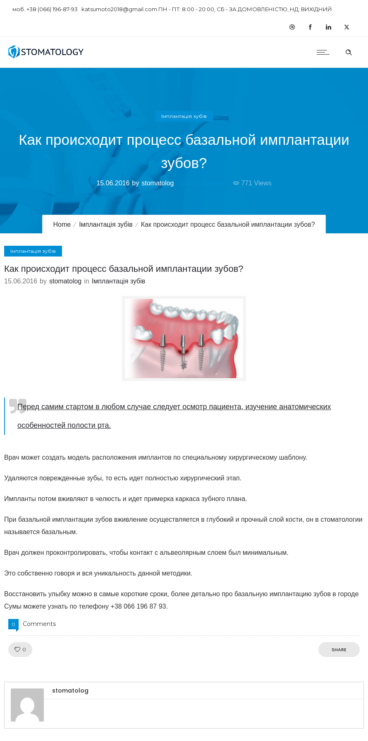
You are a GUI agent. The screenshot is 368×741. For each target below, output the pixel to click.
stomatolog (157, 183)
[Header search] (348, 51)
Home (62, 224)
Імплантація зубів (106, 224)
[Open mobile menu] (325, 52)
